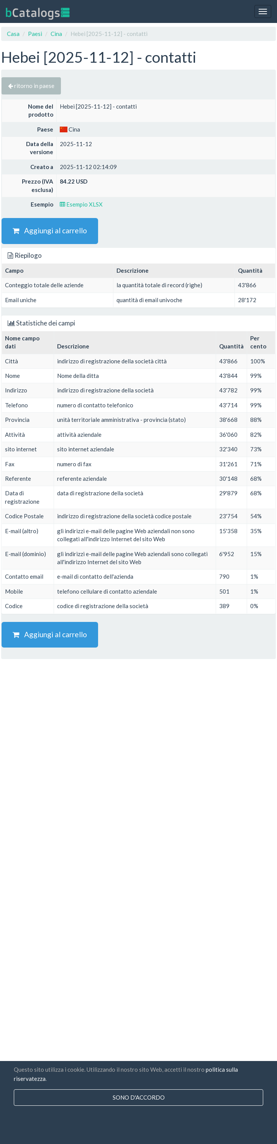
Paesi (35, 33)
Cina (56, 33)
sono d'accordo (139, 1097)
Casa (13, 33)
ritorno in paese (31, 85)
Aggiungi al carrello (50, 230)
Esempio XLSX (81, 204)
